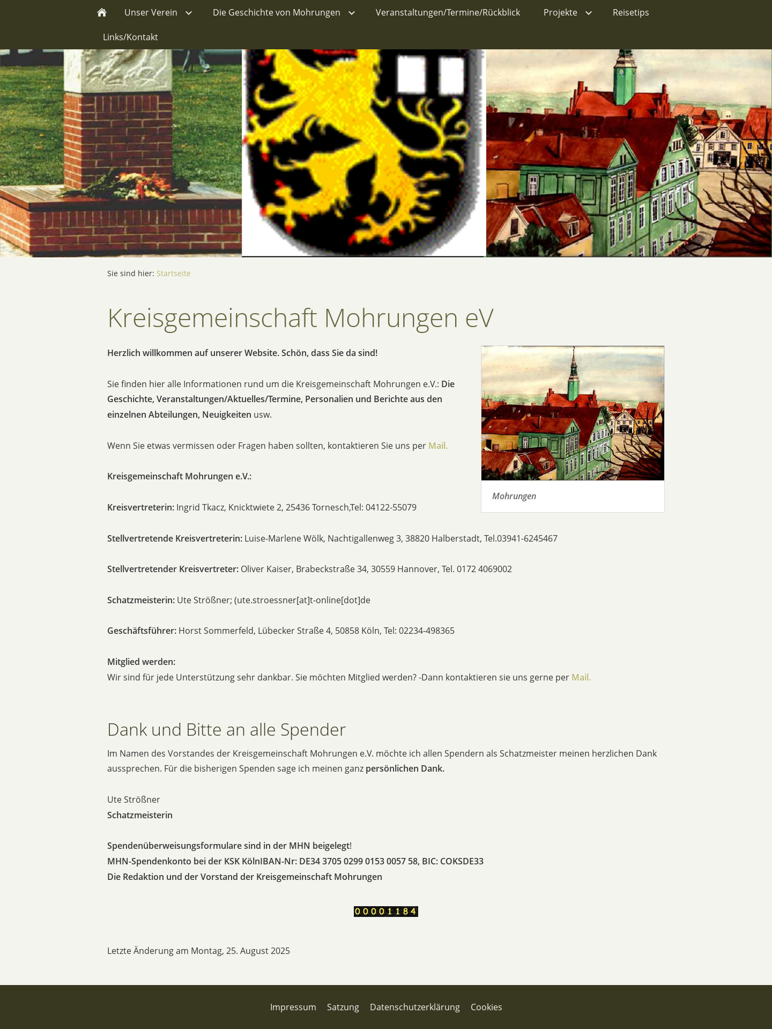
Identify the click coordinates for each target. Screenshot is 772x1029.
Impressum (293, 1007)
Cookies (486, 1007)
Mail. (438, 445)
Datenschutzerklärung (415, 1007)
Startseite (174, 273)
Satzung (343, 1007)
